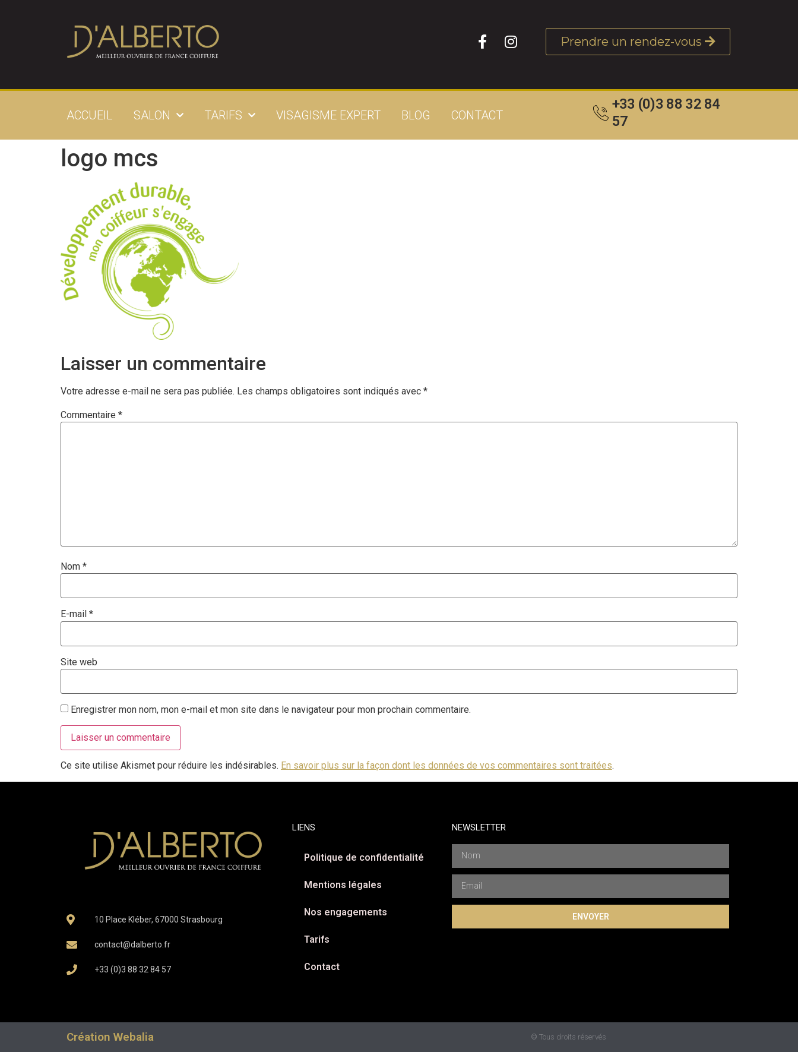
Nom (74, 566)
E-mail (77, 614)
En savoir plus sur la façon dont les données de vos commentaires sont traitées (446, 765)
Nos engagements (345, 912)
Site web (79, 662)
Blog (415, 115)
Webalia (133, 1037)
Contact (477, 115)
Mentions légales (343, 884)
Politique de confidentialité (364, 857)
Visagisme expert (328, 115)
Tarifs (229, 115)
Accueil (89, 115)
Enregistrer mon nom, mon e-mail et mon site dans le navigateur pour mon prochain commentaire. (271, 710)
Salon (158, 115)
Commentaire (91, 415)
